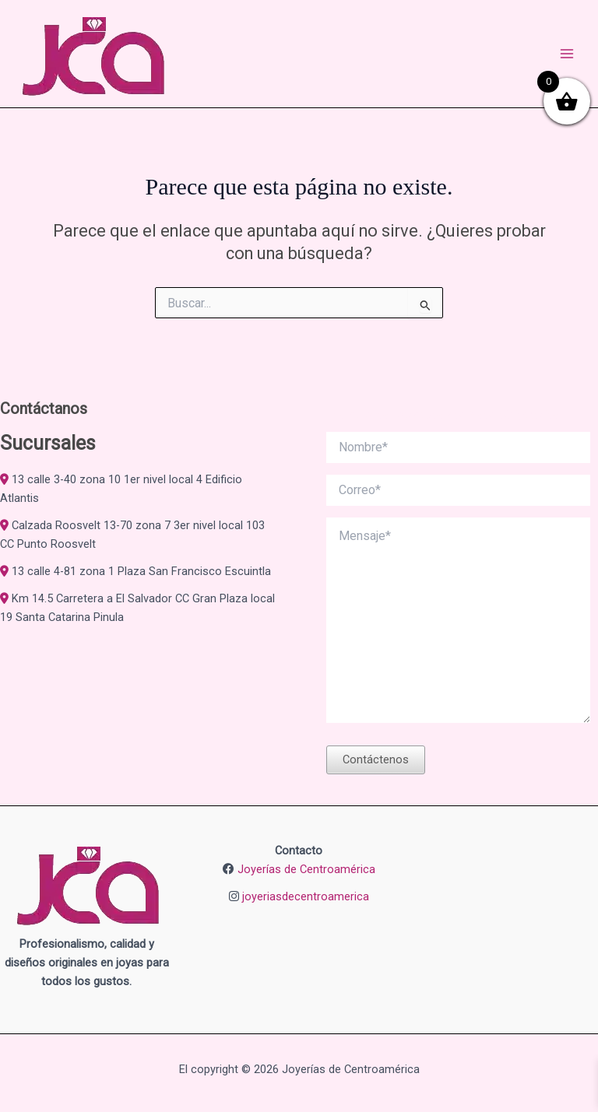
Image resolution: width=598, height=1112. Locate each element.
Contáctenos (376, 759)
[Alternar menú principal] (566, 53)
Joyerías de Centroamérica (306, 869)
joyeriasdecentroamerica (305, 896)
